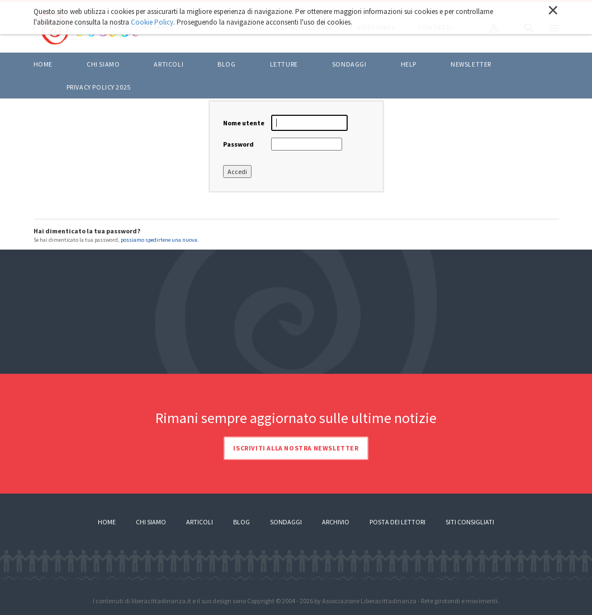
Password (238, 144)
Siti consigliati (470, 522)
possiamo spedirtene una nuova (159, 239)
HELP (408, 64)
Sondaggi (349, 64)
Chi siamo (103, 64)
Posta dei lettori (397, 522)
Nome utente (243, 123)
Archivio (335, 522)
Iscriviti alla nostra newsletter (295, 448)
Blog (241, 522)
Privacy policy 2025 (99, 87)
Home (43, 64)
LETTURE (284, 64)
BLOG (226, 64)
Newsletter (471, 64)
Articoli (199, 522)
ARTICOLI (168, 64)
